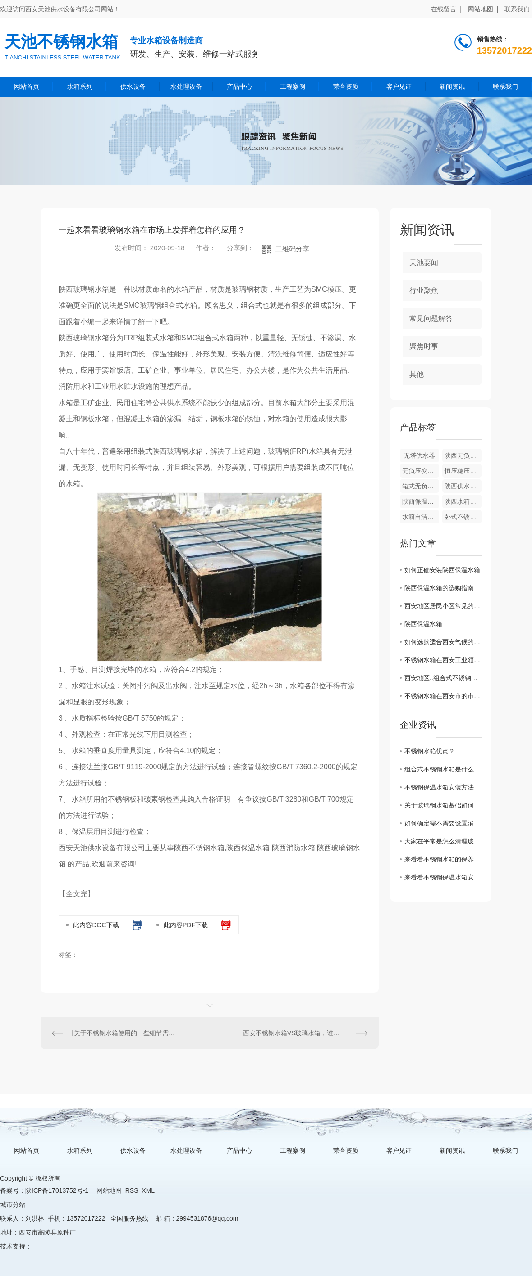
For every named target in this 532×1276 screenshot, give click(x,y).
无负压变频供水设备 (420, 470)
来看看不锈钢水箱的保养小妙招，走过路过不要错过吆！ (443, 859)
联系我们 (517, 9)
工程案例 (292, 86)
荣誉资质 (345, 86)
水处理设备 (186, 86)
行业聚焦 (423, 290)
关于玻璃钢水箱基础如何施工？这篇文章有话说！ (443, 805)
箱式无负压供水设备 (420, 486)
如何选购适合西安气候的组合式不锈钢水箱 (443, 641)
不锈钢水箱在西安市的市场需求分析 (443, 695)
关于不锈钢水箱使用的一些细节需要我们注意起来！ (125, 1033)
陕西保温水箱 (420, 501)
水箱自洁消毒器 (420, 516)
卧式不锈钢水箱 (463, 516)
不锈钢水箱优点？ (429, 751)
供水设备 (133, 86)
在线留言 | (446, 9)
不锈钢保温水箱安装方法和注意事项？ (443, 787)
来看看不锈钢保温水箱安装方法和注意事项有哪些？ (443, 877)
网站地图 (109, 1190)
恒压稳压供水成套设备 (463, 470)
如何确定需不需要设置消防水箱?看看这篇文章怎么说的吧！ (443, 823)
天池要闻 (423, 262)
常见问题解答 (431, 318)
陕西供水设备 (463, 486)
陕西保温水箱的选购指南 (439, 587)
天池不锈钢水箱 (61, 41)
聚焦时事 (423, 346)
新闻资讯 (452, 86)
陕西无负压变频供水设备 (463, 455)
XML (148, 1190)
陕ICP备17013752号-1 (56, 1190)
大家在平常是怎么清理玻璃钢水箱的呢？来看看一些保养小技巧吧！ (443, 841)
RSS (131, 1190)
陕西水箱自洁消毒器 (463, 501)
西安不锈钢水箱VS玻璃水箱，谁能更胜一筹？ (305, 1033)
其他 (416, 374)
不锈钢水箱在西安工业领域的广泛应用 (443, 659)
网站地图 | (483, 9)
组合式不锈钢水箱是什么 (439, 769)
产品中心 (239, 86)
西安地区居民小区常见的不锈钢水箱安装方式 (443, 605)
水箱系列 (79, 86)
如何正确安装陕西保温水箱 (442, 569)
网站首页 (26, 86)
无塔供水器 (419, 455)
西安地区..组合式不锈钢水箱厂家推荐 (443, 677)
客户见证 (399, 86)
